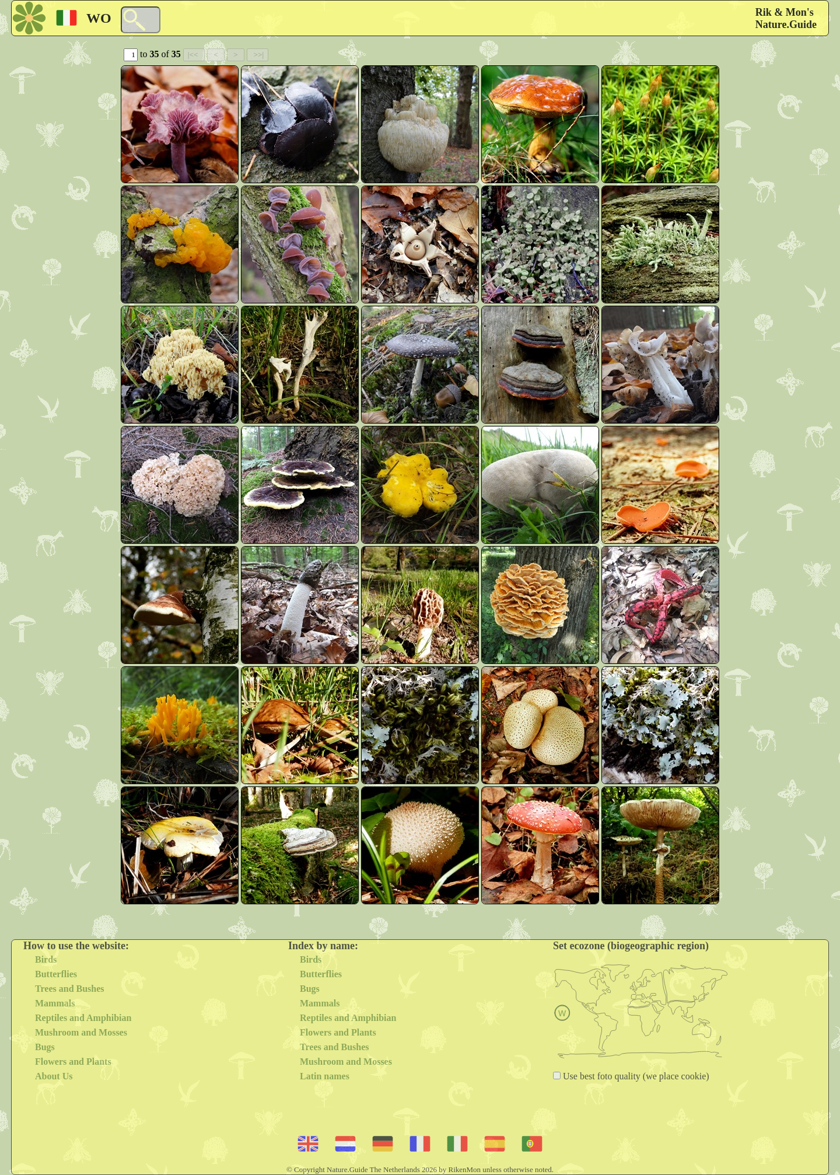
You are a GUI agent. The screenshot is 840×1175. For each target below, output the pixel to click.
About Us (53, 1076)
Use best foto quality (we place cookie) (635, 1076)
